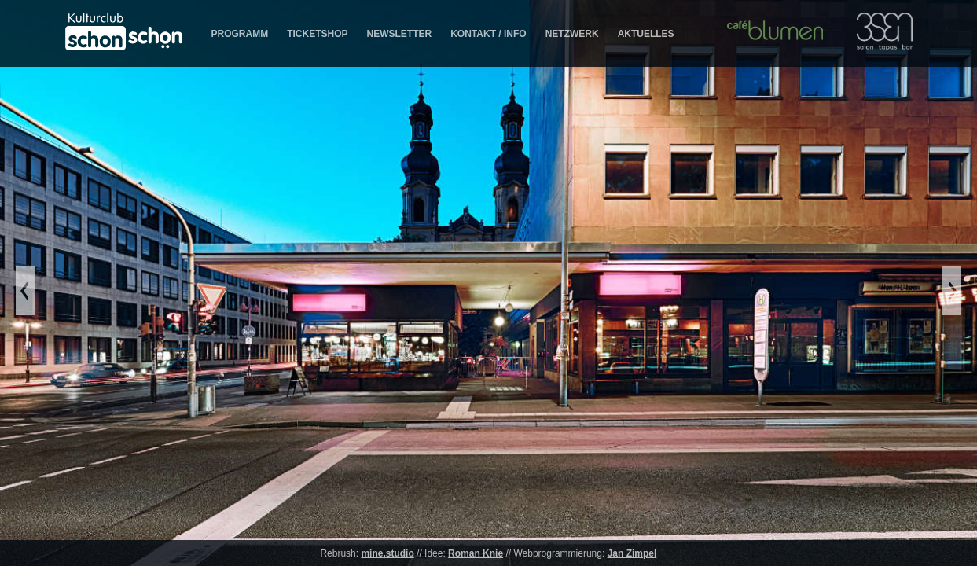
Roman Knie (475, 553)
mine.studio (387, 553)
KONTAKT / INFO (488, 33)
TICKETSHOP (317, 33)
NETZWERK (572, 33)
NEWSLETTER (399, 33)
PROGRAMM (240, 33)
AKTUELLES (646, 33)
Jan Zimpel (632, 553)
